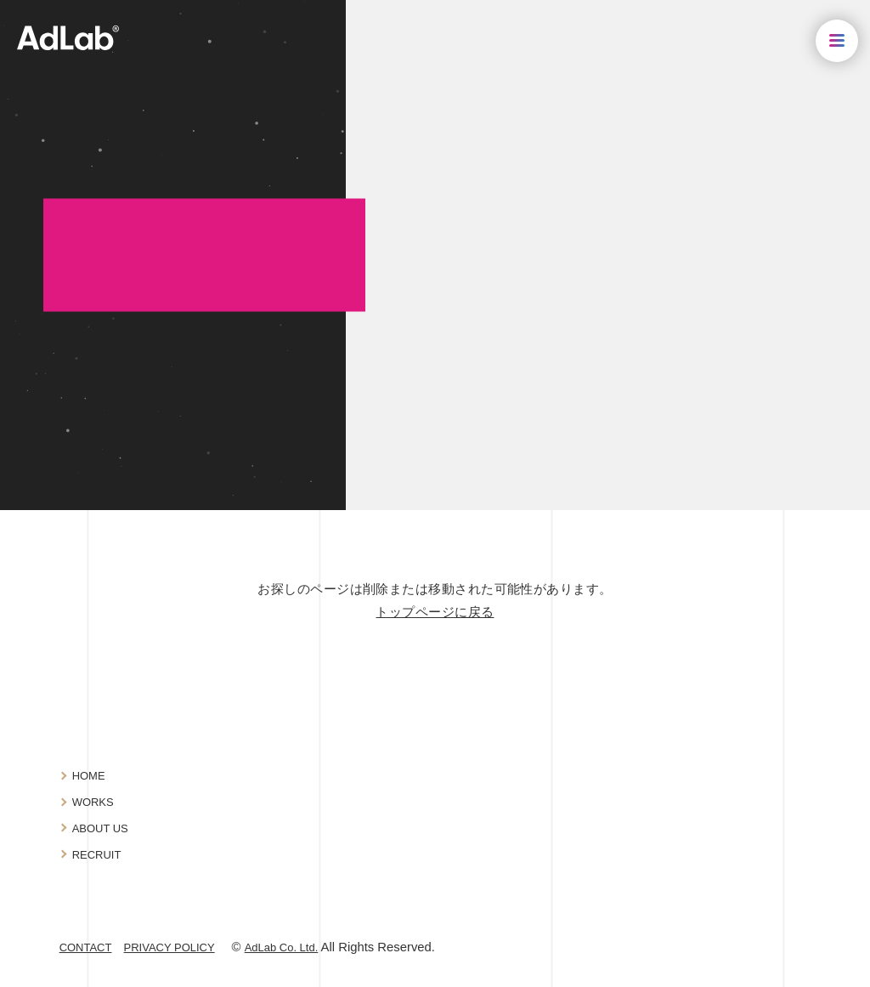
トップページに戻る (435, 612)
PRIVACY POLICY (169, 947)
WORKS (93, 802)
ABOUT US (100, 828)
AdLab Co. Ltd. (282, 947)
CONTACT (85, 947)
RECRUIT (96, 854)
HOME (88, 775)
